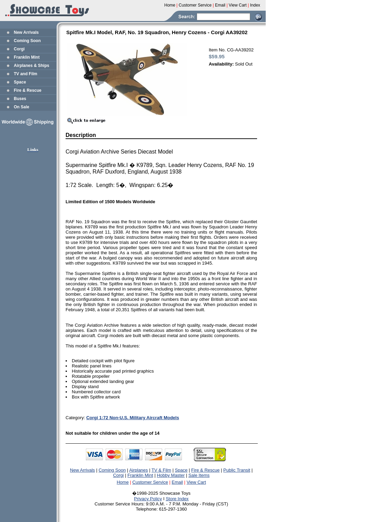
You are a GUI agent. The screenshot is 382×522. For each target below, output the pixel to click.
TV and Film (25, 73)
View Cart (196, 482)
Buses (20, 98)
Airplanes (138, 470)
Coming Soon (27, 40)
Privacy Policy (148, 498)
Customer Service (150, 482)
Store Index (177, 498)
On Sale (21, 107)
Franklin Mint (27, 57)
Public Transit (236, 470)
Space (20, 82)
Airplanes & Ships (31, 65)
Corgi (19, 49)
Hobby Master (171, 475)
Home (123, 482)
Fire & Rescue (27, 90)
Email (177, 482)
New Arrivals (26, 32)
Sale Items (198, 475)
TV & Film (161, 470)
